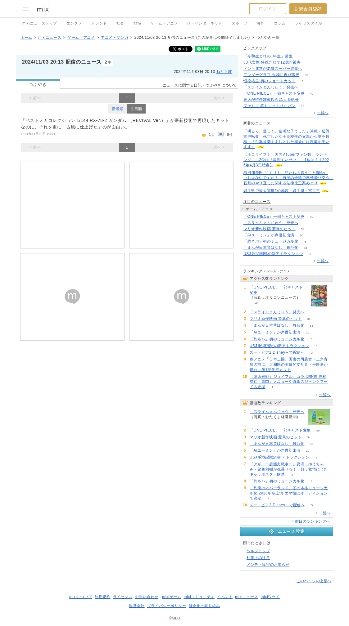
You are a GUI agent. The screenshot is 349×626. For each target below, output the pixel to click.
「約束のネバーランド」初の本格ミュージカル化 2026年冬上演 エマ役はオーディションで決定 (289, 493)
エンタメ (74, 23)
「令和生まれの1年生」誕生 (267, 56)
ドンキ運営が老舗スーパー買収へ (272, 68)
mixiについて (80, 597)
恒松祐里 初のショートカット (269, 81)
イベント (225, 597)
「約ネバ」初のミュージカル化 (270, 241)
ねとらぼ (224, 71)
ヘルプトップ (258, 551)
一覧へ (323, 113)
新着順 (118, 109)
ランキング (253, 271)
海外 (260, 23)
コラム (280, 23)
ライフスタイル (308, 23)
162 (305, 87)
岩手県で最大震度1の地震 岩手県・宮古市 (281, 191)
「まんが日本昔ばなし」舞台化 (270, 247)
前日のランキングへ (312, 521)
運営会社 (136, 606)
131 (309, 68)
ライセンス (123, 597)
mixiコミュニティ (199, 597)
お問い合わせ (147, 597)
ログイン (268, 8)
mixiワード (270, 597)
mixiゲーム (171, 597)
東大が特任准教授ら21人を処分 (271, 99)
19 (302, 106)
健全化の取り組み (204, 606)
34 (302, 229)
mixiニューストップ (39, 23)
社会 (120, 23)
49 (311, 93)
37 (306, 75)
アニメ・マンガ (114, 37)
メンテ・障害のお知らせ (268, 564)
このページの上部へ (314, 581)
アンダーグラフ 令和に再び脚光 (271, 75)
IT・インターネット (204, 23)
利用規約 (102, 597)
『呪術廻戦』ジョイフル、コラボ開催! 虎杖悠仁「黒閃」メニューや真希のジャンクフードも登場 (289, 381)
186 (299, 56)
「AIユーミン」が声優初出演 (268, 235)
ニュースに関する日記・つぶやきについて (200, 85)
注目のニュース (256, 201)
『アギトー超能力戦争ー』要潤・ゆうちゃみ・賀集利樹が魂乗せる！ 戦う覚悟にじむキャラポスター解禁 (289, 469)
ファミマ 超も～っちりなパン (269, 106)
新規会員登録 (308, 8)
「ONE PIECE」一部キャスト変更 (274, 93)
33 (305, 247)
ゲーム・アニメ (164, 23)
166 (307, 62)
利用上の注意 (258, 558)
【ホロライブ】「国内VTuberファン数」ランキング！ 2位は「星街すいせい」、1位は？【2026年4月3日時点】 (286, 159)
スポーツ (239, 23)
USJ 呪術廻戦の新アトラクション (273, 254)
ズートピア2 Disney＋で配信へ (277, 352)
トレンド (99, 23)
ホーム (26, 37)
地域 (137, 23)
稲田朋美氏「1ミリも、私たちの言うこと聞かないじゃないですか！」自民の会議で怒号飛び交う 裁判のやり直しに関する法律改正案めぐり (288, 178)
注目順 (136, 109)
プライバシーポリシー (166, 606)
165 (305, 223)
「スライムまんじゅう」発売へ (270, 87)
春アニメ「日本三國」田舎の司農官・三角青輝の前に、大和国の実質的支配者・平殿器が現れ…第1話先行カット (289, 364)
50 (306, 99)
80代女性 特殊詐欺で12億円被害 (272, 62)
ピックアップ (255, 48)
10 (301, 235)
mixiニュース (49, 37)
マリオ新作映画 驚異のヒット (269, 229)
